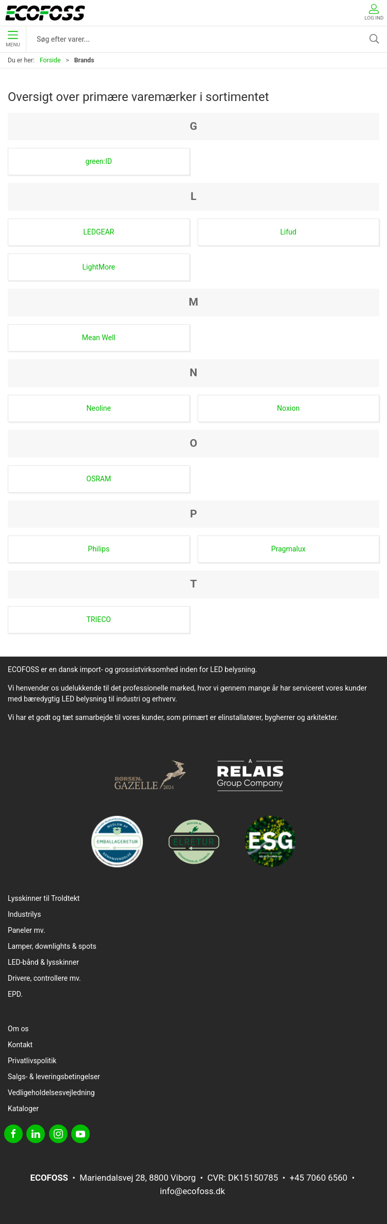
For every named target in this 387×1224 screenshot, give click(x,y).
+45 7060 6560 (318, 1177)
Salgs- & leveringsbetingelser (54, 1076)
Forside (50, 60)
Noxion (288, 408)
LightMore (99, 267)
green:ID (99, 161)
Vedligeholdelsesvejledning (51, 1092)
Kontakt (20, 1045)
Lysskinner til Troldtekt (43, 898)
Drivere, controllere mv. (44, 978)
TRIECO (99, 619)
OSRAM (98, 479)
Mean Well (99, 337)
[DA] (45, 13)
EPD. (15, 994)
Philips (98, 549)
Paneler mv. (26, 930)
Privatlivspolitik (32, 1061)
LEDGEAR (98, 232)
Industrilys (24, 914)
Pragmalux (288, 549)
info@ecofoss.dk (192, 1191)
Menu (13, 39)
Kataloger (23, 1108)
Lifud (288, 232)
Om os (18, 1029)
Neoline (99, 408)
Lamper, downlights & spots (52, 946)
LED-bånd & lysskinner (43, 962)
